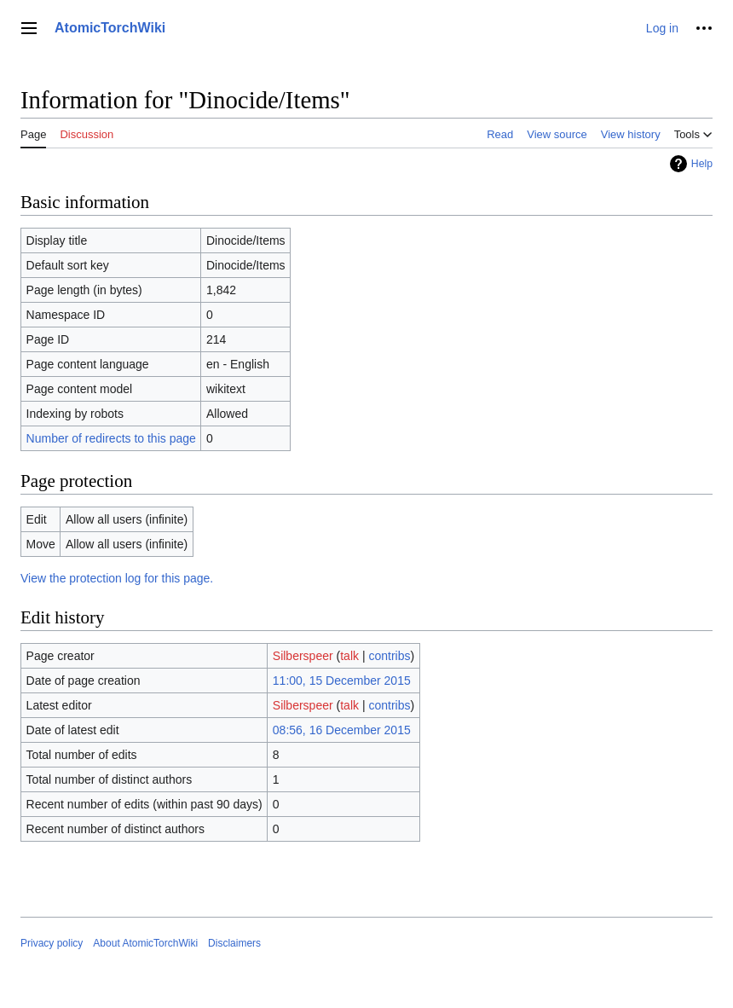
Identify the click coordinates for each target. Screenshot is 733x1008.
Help (702, 164)
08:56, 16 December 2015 (342, 730)
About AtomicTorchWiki (145, 943)
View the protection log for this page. (116, 578)
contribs (389, 656)
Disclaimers (234, 943)
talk (349, 656)
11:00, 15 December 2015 (342, 680)
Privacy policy (51, 943)
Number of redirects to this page (111, 438)
